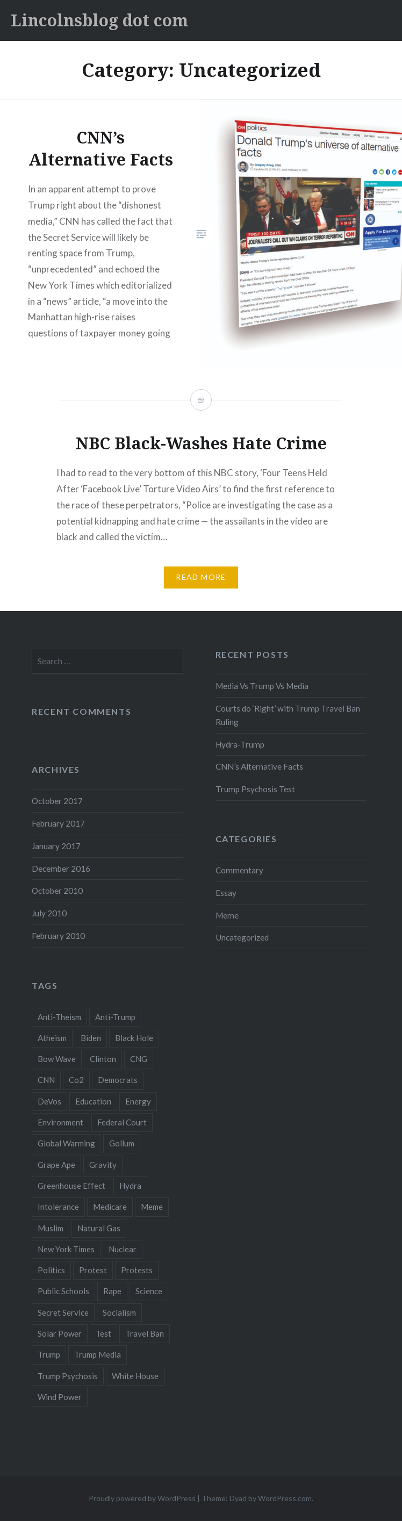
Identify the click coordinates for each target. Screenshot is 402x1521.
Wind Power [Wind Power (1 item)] (60, 1397)
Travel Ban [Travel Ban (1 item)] (144, 1333)
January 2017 (56, 846)
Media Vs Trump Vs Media (262, 686)
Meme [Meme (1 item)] (152, 1206)
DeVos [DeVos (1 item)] (49, 1101)
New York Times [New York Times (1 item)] (66, 1249)
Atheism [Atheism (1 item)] (52, 1038)
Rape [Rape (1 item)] (112, 1291)
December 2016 (61, 868)
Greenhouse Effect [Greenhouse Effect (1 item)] (71, 1185)
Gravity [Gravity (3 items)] (103, 1165)
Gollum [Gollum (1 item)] (121, 1143)
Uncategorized (242, 937)
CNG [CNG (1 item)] (138, 1059)
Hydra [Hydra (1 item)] (130, 1185)
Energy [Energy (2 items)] (138, 1101)
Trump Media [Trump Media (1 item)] (97, 1354)
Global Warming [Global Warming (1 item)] (66, 1143)
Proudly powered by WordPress (142, 1498)
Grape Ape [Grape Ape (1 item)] (56, 1165)
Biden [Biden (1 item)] (91, 1038)
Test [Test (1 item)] (103, 1333)
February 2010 (58, 936)
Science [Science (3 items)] (148, 1291)
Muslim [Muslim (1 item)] (50, 1228)
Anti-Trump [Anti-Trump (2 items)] (115, 1017)
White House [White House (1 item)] (135, 1376)
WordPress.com (285, 1498)
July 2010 (49, 913)
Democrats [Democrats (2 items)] (118, 1080)
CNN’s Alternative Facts (259, 766)
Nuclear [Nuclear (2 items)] (123, 1249)
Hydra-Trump (240, 744)
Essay (226, 893)
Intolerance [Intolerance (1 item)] (58, 1206)
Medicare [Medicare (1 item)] (110, 1206)
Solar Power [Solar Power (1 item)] (60, 1333)
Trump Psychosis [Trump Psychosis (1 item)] (68, 1376)
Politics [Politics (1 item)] (51, 1270)
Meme (227, 915)
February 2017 (58, 823)
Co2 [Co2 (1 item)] (76, 1080)
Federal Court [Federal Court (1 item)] (122, 1122)
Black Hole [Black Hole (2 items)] (134, 1038)
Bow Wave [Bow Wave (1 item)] (57, 1059)
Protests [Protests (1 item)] (137, 1270)
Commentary (239, 870)
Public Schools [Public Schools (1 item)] (63, 1291)
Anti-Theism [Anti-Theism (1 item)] (59, 1017)
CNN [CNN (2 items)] (46, 1080)
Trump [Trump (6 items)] (49, 1354)
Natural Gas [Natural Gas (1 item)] (98, 1228)
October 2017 (57, 801)
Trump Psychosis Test (255, 789)
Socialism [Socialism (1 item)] (119, 1312)
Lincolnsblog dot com (99, 20)
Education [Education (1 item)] (93, 1101)
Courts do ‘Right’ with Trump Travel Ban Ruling (288, 715)
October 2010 (57, 890)
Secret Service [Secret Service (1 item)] (63, 1312)
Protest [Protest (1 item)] (93, 1270)
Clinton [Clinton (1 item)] (103, 1059)
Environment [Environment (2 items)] (60, 1122)
